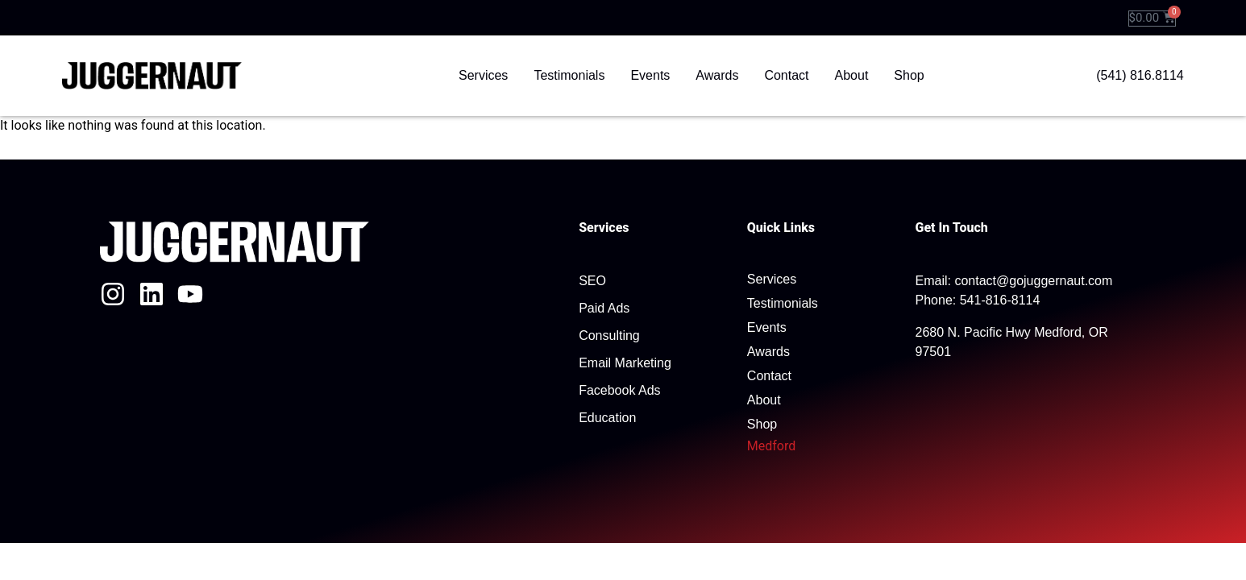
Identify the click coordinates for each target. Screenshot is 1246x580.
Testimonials (569, 75)
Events (650, 75)
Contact (786, 75)
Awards (717, 75)
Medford (771, 446)
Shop (909, 75)
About (852, 75)
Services (483, 75)
